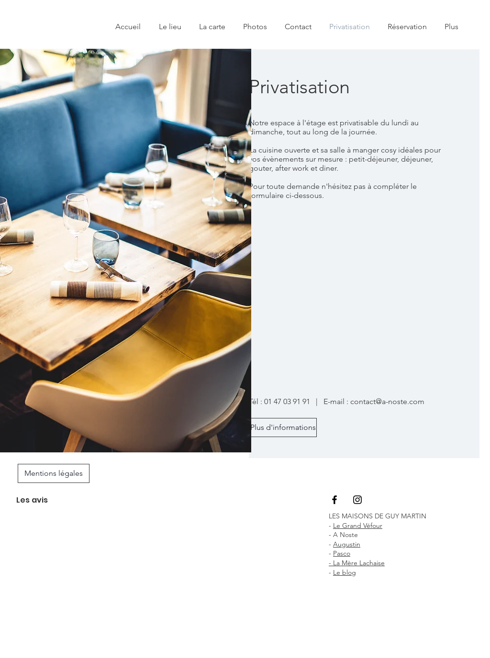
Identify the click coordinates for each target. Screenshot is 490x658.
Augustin (346, 544)
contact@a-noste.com (387, 401)
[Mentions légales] (53, 473)
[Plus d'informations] (283, 427)
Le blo (342, 572)
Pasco (341, 553)
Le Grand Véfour (357, 525)
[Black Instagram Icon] (357, 499)
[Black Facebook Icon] (334, 499)
